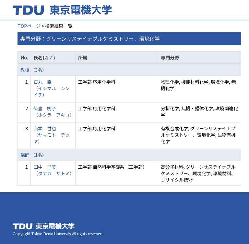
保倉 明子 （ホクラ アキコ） (53, 111)
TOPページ (29, 26)
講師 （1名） (33, 155)
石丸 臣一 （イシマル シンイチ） (51, 88)
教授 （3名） (33, 70)
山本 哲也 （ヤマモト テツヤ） (51, 134)
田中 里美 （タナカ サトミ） (53, 170)
